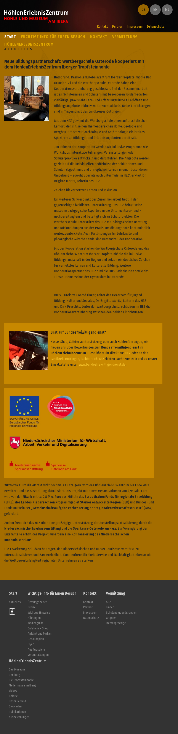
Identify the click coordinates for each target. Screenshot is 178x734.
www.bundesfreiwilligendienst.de (102, 364)
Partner (117, 26)
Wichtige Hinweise (39, 613)
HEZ (128, 353)
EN (155, 9)
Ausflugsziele (36, 649)
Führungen (34, 618)
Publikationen (17, 712)
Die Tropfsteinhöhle (21, 680)
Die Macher (15, 706)
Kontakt (102, 26)
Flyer (31, 644)
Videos (13, 691)
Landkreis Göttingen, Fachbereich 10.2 (77, 359)
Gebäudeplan (36, 639)
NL (167, 9)
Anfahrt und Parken (39, 633)
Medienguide (35, 623)
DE (143, 9)
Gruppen (111, 618)
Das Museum (17, 669)
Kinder (110, 607)
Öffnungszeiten (37, 602)
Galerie (13, 696)
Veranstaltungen (38, 655)
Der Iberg (14, 675)
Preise (32, 607)
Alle (108, 602)
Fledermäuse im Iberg (22, 685)
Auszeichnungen (19, 717)
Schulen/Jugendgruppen (121, 613)
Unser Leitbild (17, 701)
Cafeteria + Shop (38, 628)
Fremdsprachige (116, 623)
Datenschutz (155, 26)
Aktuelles (15, 602)
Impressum (135, 26)
